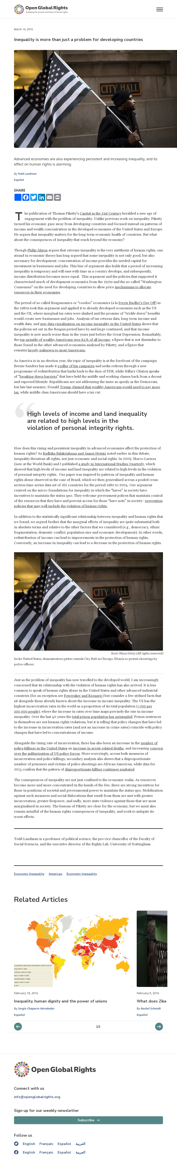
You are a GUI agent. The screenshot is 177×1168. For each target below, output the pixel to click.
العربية (80, 1143)
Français (46, 1143)
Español (19, 180)
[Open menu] (159, 9)
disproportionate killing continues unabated (99, 769)
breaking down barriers (38, 376)
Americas (55, 874)
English (29, 1143)
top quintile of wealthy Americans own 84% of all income (65, 340)
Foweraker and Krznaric (83, 696)
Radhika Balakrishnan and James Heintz (74, 453)
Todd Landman (27, 174)
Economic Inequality (29, 874)
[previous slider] (159, 1027)
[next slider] (18, 1027)
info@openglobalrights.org (37, 1097)
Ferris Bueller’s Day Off (137, 303)
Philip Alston (37, 250)
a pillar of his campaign (76, 366)
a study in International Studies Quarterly (111, 464)
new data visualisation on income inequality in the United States (90, 324)
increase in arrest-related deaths (98, 748)
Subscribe (86, 1120)
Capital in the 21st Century (100, 213)
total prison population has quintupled (102, 717)
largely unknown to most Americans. (57, 350)
